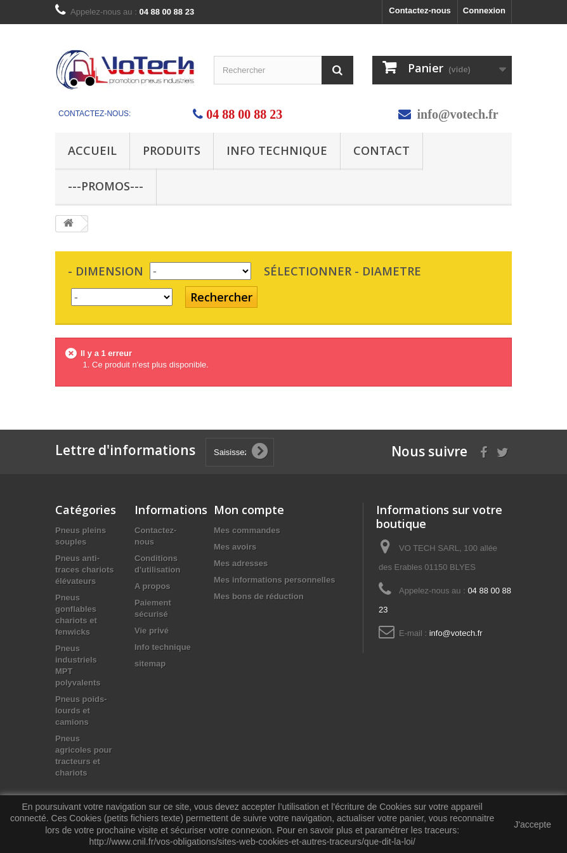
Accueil (92, 150)
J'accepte (532, 824)
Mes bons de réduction (259, 596)
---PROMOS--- (105, 186)
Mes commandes (247, 530)
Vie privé (151, 630)
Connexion (484, 10)
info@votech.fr (458, 114)
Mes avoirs (235, 547)
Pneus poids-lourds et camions (81, 710)
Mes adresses (241, 563)
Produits (171, 150)
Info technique (276, 150)
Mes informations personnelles (274, 580)
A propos (152, 586)
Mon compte (249, 509)
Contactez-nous (420, 10)
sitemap (150, 663)
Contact (381, 150)
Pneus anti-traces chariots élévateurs (84, 569)
